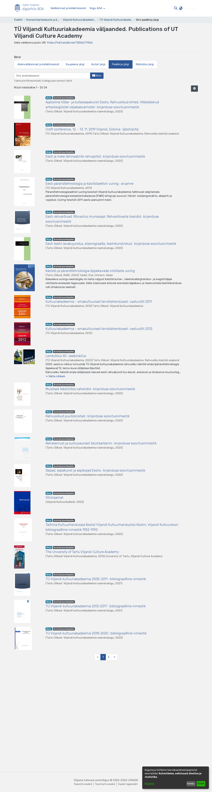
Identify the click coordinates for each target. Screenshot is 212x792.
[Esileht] (30, 8)
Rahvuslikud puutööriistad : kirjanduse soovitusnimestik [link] (88, 416)
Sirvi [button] (96, 75)
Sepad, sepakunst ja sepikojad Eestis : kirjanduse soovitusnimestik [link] (95, 470)
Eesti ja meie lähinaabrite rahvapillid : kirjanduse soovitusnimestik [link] (95, 156)
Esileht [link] (18, 19)
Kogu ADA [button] (96, 8)
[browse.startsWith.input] (52, 75)
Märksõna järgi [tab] (145, 64)
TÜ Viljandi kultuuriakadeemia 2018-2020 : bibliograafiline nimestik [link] (96, 633)
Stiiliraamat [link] (54, 498)
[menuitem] (97, 8)
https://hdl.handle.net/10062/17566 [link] (70, 42)
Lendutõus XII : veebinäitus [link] (66, 356)
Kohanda (149, 783)
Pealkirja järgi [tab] (120, 64)
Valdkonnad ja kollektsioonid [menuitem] (68, 8)
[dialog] (175, 778)
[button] (176, 8)
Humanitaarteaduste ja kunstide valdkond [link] (42, 19)
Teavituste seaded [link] (105, 784)
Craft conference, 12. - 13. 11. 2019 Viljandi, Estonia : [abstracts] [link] (92, 129)
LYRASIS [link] (133, 780)
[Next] (114, 657)
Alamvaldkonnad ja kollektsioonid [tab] (38, 64)
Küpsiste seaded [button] (83, 784)
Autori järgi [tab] (98, 64)
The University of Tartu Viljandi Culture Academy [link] (82, 552)
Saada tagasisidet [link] (128, 784)
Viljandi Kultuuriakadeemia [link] (79, 19)
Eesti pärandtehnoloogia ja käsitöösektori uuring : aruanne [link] (89, 184)
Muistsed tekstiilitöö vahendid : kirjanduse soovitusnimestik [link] (90, 389)
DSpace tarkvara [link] (84, 780)
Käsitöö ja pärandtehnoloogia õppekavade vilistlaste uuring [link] (90, 271)
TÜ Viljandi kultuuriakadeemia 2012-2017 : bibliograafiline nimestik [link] (96, 606)
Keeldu (190, 783)
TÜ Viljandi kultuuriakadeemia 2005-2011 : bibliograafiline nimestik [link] (96, 579)
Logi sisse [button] (190, 8)
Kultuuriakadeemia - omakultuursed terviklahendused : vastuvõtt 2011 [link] (99, 302)
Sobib (200, 783)
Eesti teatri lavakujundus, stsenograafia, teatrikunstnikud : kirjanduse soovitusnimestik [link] (111, 244)
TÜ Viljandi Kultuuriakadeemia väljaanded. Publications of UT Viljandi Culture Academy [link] (115, 19)
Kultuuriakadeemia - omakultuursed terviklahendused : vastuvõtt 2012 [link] (99, 329)
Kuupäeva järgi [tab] (75, 64)
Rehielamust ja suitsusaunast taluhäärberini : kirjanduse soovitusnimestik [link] (101, 443)
